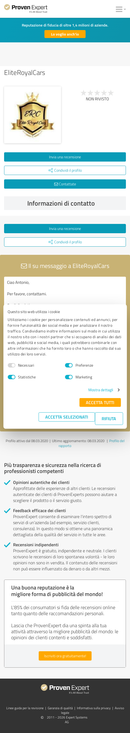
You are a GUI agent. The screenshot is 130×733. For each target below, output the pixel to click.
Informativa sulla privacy (94, 708)
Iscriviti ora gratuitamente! (65, 655)
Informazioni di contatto (75, 203)
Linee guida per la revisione (25, 708)
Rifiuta (109, 418)
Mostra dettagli (100, 389)
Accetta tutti (100, 402)
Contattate (65, 183)
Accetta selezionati (66, 417)
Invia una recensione (65, 156)
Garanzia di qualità (60, 708)
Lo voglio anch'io (65, 34)
